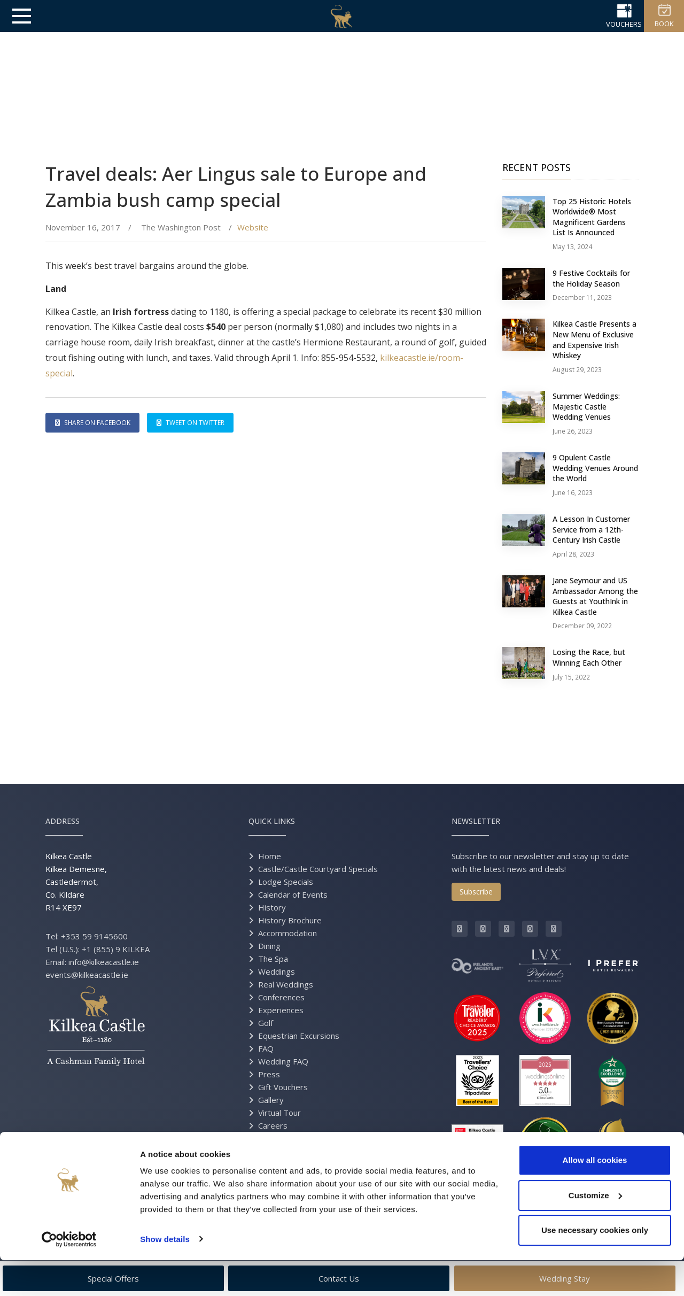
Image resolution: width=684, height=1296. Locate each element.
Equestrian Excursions (298, 1035)
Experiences (281, 1010)
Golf (265, 1022)
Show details (165, 1274)
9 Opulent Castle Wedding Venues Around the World (595, 467)
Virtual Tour (279, 1112)
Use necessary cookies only (594, 1266)
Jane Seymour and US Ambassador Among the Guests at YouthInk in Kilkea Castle (595, 596)
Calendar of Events (293, 894)
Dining (269, 945)
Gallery (271, 1099)
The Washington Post (180, 227)
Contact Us (278, 1138)
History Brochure (290, 920)
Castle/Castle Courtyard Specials (318, 868)
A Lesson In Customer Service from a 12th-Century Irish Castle (591, 529)
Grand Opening (286, 1164)
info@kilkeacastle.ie (103, 961)
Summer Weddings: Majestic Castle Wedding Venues (586, 406)
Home (269, 856)
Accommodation (287, 933)
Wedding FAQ (283, 1061)
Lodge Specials (285, 881)
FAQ (266, 1048)
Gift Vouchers (283, 1087)
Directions (277, 1151)
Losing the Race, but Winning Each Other (589, 657)
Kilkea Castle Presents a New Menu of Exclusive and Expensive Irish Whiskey (594, 339)
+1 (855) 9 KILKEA (116, 949)
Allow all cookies (595, 1196)
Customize (595, 1231)
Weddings (276, 971)
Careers (272, 1125)
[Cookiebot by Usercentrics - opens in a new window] (69, 1275)
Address (62, 821)
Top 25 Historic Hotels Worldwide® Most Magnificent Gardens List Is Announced (592, 217)
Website (252, 227)
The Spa (273, 958)
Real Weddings (285, 984)
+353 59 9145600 (94, 936)
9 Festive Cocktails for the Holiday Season (591, 278)
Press (269, 1074)
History (272, 907)
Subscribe (476, 891)
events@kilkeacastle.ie (86, 974)
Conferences (281, 997)
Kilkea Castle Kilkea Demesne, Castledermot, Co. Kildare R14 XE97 (76, 882)
